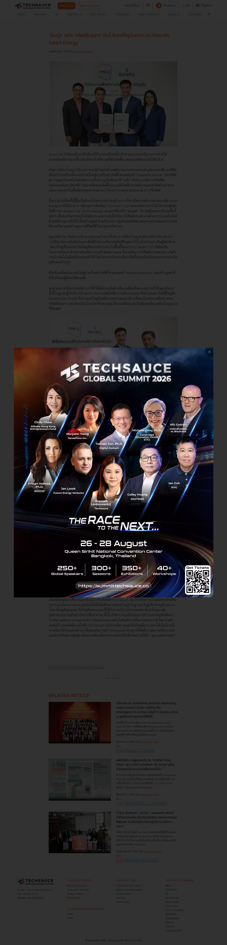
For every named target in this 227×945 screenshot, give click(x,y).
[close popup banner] (209, 352)
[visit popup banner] (113, 472)
